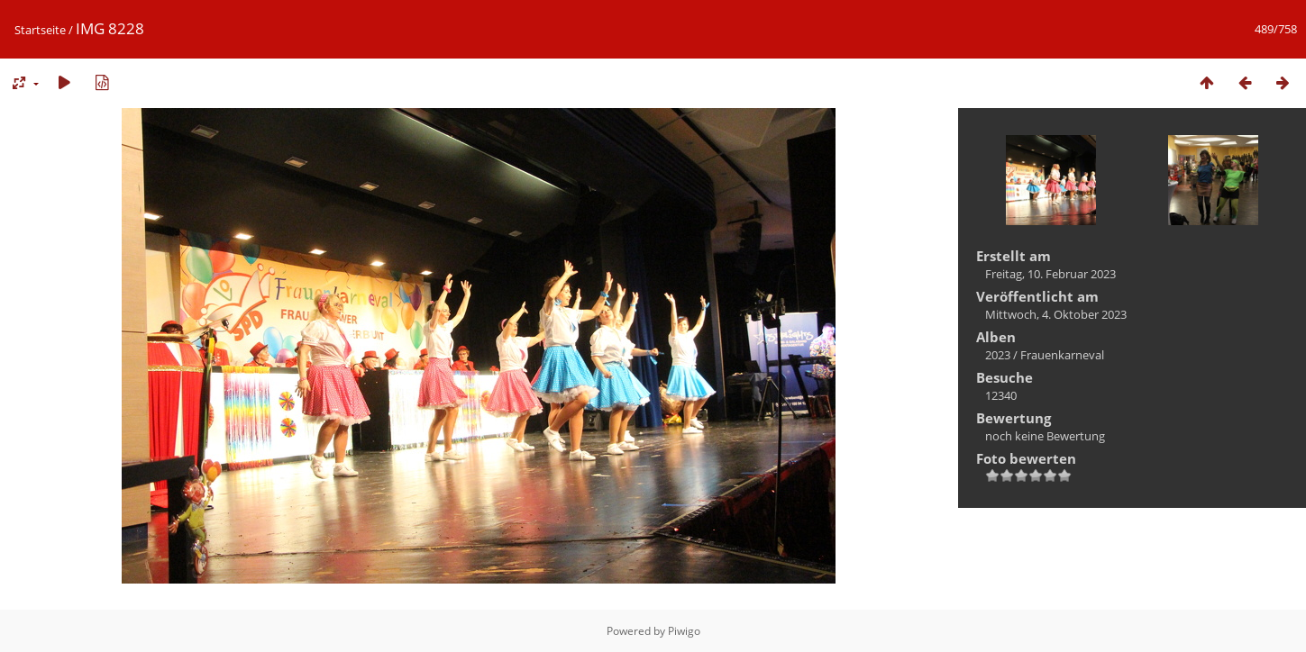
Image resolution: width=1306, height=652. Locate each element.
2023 (997, 355)
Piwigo (684, 630)
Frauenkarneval (1062, 355)
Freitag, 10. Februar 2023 (1050, 274)
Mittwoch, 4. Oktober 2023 (1056, 314)
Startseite (40, 30)
